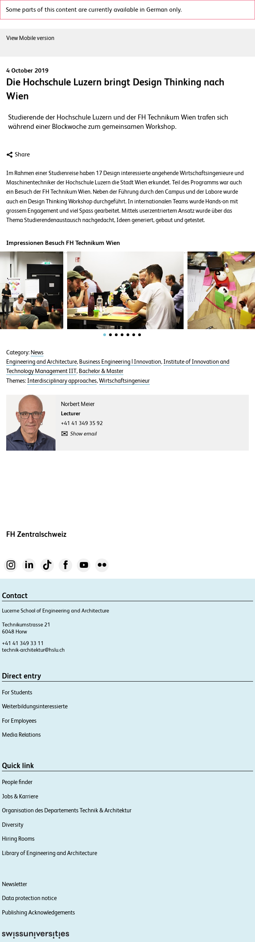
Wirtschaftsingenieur (124, 381)
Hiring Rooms (18, 838)
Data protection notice (29, 898)
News (37, 352)
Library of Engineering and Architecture (49, 853)
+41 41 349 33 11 (23, 643)
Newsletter (14, 884)
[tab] (104, 334)
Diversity (12, 824)
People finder (17, 782)
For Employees (19, 720)
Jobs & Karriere (20, 796)
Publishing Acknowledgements (38, 912)
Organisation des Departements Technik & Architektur (67, 810)
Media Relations (21, 734)
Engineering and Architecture (41, 362)
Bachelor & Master (101, 371)
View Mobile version (30, 38)
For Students (17, 692)
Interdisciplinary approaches (62, 381)
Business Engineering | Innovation (120, 362)
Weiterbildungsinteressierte (35, 706)
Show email (83, 433)
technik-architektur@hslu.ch (33, 650)
